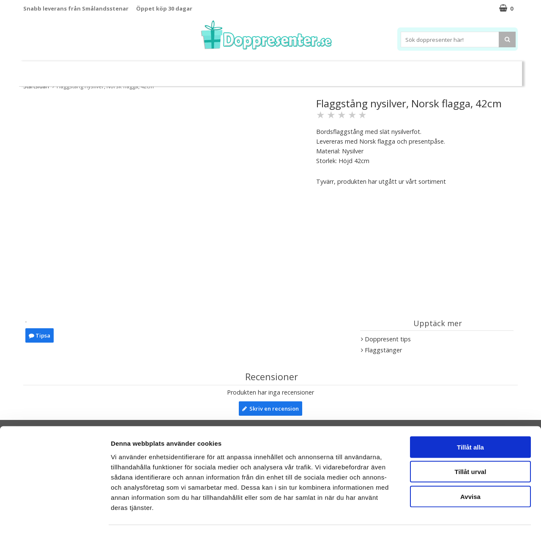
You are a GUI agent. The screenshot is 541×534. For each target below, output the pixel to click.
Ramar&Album (404, 70)
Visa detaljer (459, 517)
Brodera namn (352, 70)
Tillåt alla (470, 422)
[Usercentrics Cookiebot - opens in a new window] (55, 517)
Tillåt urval (470, 447)
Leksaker (77, 70)
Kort (476, 70)
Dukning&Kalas (297, 70)
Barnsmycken (172, 70)
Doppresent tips (233, 70)
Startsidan (36, 86)
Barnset (448, 70)
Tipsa (39, 335)
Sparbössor (119, 70)
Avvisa (470, 472)
